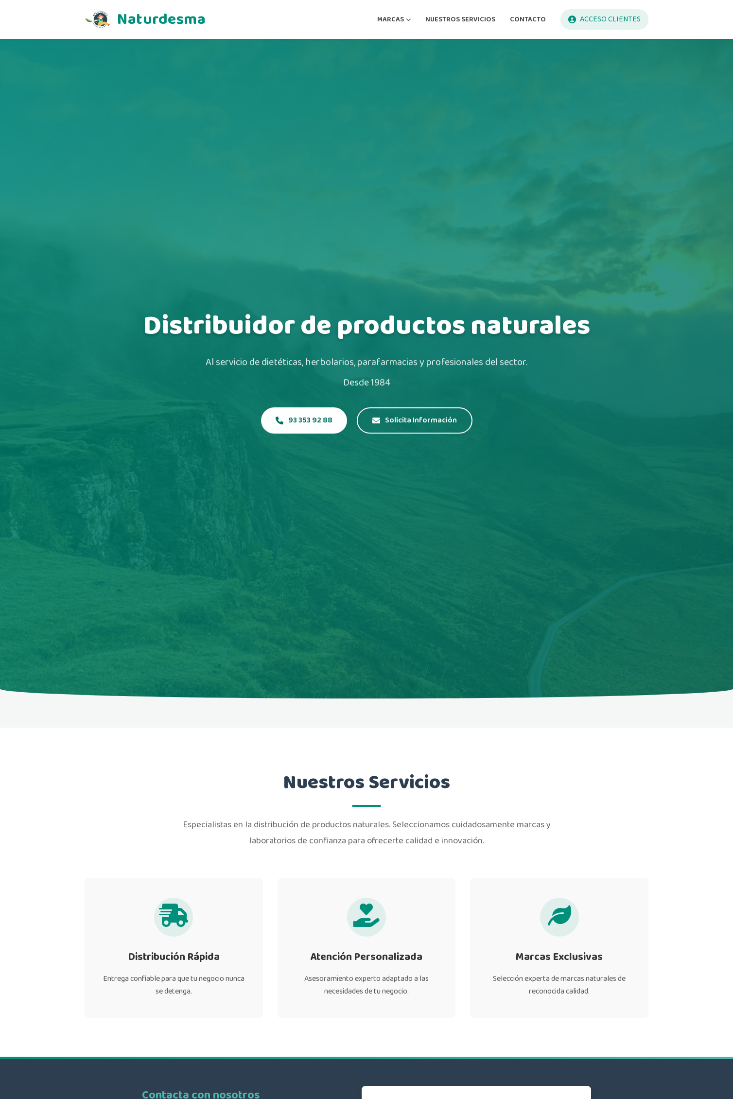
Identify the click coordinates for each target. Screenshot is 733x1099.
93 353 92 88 (304, 421)
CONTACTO (528, 19)
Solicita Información (414, 421)
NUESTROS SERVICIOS (460, 19)
